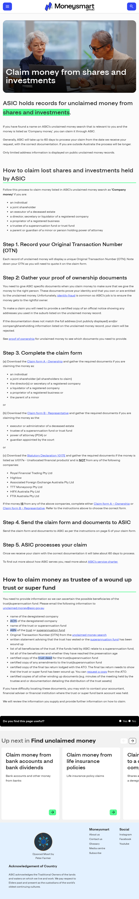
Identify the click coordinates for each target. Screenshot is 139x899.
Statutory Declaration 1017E (46, 455)
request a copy (97, 671)
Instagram (125, 834)
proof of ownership (22, 339)
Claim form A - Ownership (45, 361)
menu (7, 6)
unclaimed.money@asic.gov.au (23, 608)
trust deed (45, 658)
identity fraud (66, 295)
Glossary (94, 843)
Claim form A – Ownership (112, 503)
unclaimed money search (89, 635)
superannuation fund (104, 639)
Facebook (125, 839)
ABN (13, 630)
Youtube (124, 843)
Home (69, 6)
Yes (125, 721)
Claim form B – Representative (24, 508)
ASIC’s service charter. (103, 561)
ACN (13, 621)
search (131, 6)
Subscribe (95, 853)
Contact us (95, 839)
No (134, 721)
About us (94, 834)
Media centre (97, 848)
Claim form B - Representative (48, 413)
